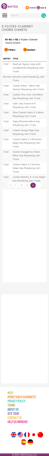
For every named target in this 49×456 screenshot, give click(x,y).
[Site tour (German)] (30, 442)
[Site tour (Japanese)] (34, 435)
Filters (11, 49)
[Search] (43, 15)
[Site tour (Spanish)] (24, 442)
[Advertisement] (15, 333)
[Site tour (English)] (14, 435)
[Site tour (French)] (27, 435)
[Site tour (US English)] (20, 435)
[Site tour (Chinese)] (40, 435)
